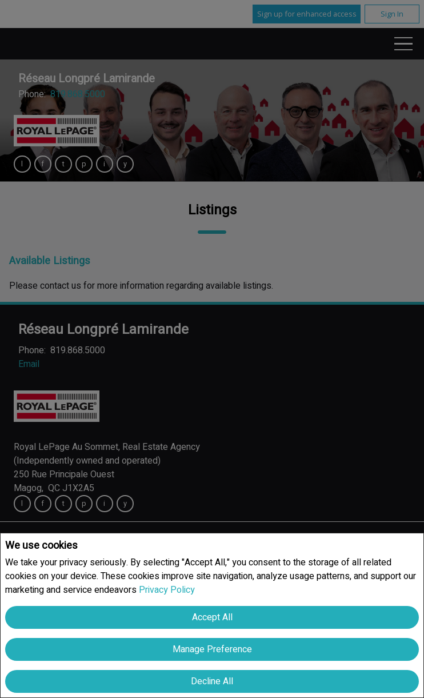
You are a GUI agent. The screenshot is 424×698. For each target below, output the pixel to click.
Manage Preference (212, 649)
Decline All (212, 681)
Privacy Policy (167, 590)
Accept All (212, 617)
